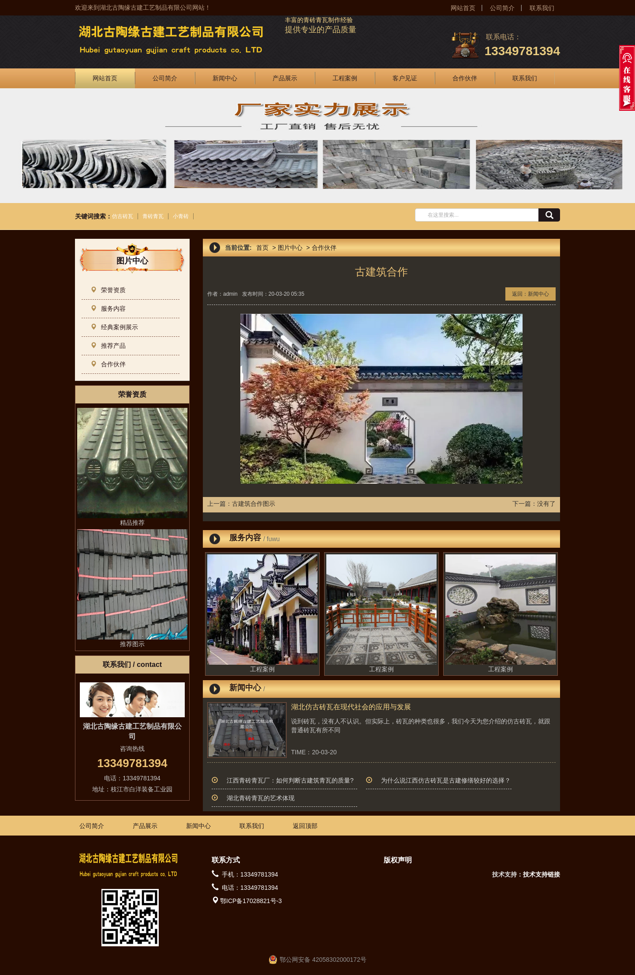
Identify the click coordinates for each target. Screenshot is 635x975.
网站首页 (463, 7)
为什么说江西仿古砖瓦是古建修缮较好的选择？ (446, 780)
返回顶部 (305, 825)
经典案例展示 (114, 327)
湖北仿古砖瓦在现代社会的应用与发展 (351, 707)
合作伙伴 (464, 78)
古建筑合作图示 (253, 503)
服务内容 (108, 308)
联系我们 (542, 7)
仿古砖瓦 (122, 216)
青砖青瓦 (153, 216)
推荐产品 (108, 345)
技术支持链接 (541, 874)
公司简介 (502, 7)
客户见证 (404, 78)
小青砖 (181, 216)
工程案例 (344, 78)
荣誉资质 (108, 290)
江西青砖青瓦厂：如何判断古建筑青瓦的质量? (290, 780)
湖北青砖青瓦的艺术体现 (261, 798)
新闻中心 (225, 78)
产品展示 (285, 78)
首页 (262, 247)
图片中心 (290, 247)
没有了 (546, 503)
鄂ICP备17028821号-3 (251, 900)
